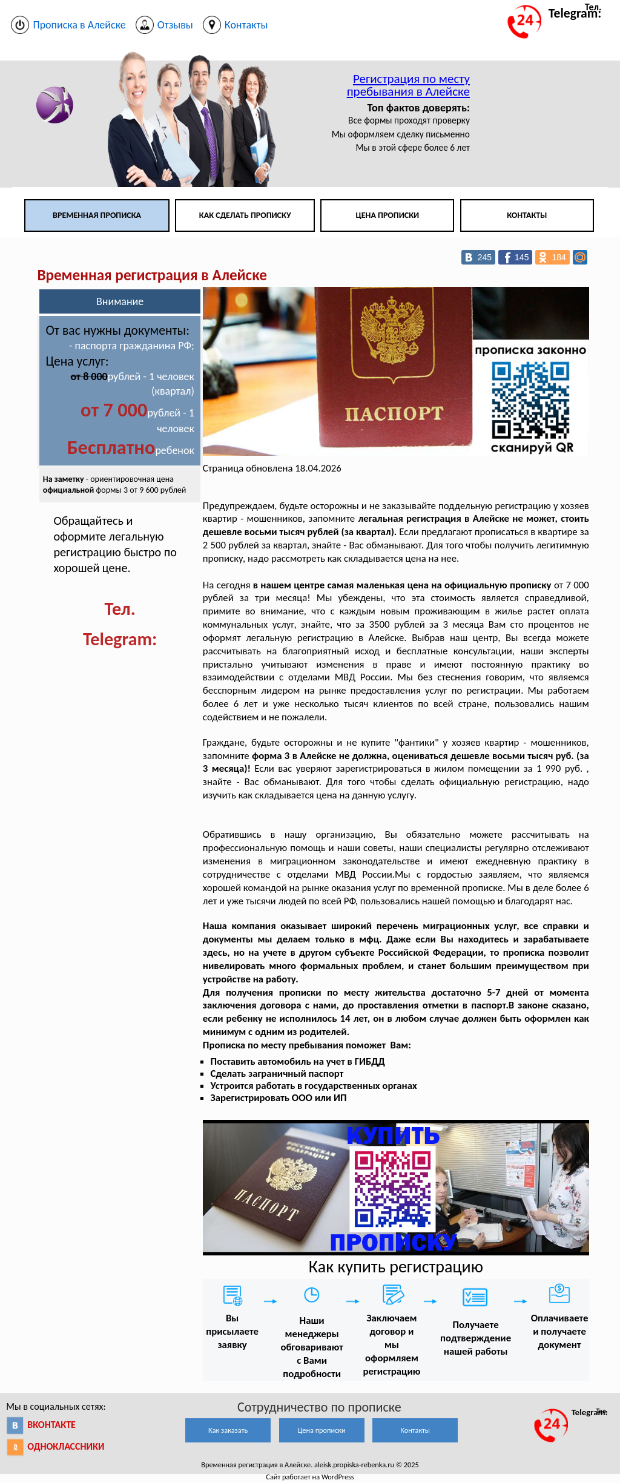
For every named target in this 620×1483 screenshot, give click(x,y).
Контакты (527, 215)
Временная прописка (97, 215)
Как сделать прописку (245, 215)
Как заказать (228, 1430)
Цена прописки (388, 215)
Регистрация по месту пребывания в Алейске (408, 85)
